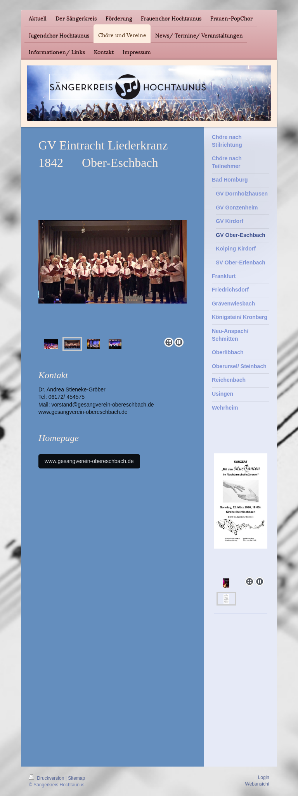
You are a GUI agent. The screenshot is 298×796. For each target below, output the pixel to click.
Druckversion (47, 778)
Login (263, 777)
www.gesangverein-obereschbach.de (83, 412)
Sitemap (76, 778)
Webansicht (257, 784)
